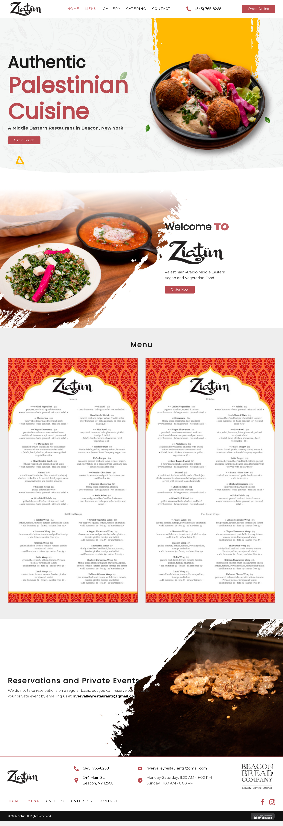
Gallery (55, 801)
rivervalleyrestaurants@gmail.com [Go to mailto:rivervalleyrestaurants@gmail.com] (177, 768)
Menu (33, 801)
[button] (258, 9)
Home (15, 801)
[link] (73, 8)
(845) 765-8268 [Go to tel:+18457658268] (208, 9)
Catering (82, 801)
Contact (108, 801)
